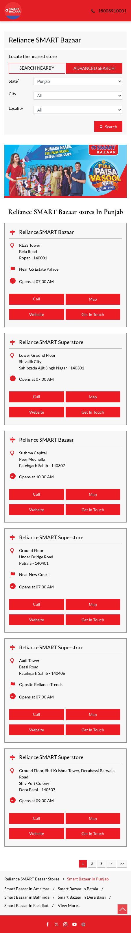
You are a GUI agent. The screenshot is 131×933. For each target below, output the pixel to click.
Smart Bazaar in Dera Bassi (82, 897)
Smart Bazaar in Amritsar (26, 888)
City (12, 94)
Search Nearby (36, 67)
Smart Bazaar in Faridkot (26, 905)
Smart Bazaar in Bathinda (26, 897)
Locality (16, 108)
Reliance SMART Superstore (51, 342)
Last (122, 863)
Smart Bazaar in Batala (78, 888)
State (14, 80)
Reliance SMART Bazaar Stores (32, 878)
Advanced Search (94, 68)
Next (111, 863)
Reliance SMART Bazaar (46, 232)
